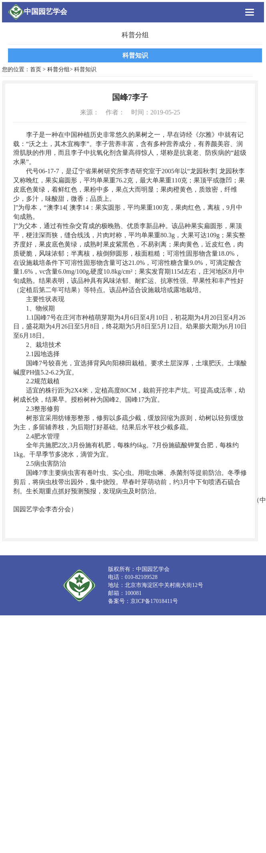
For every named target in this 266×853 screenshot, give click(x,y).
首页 (35, 69)
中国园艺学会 (45, 12)
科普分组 (58, 69)
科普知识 (135, 55)
